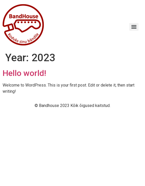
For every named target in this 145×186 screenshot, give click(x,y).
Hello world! (24, 73)
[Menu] (134, 27)
